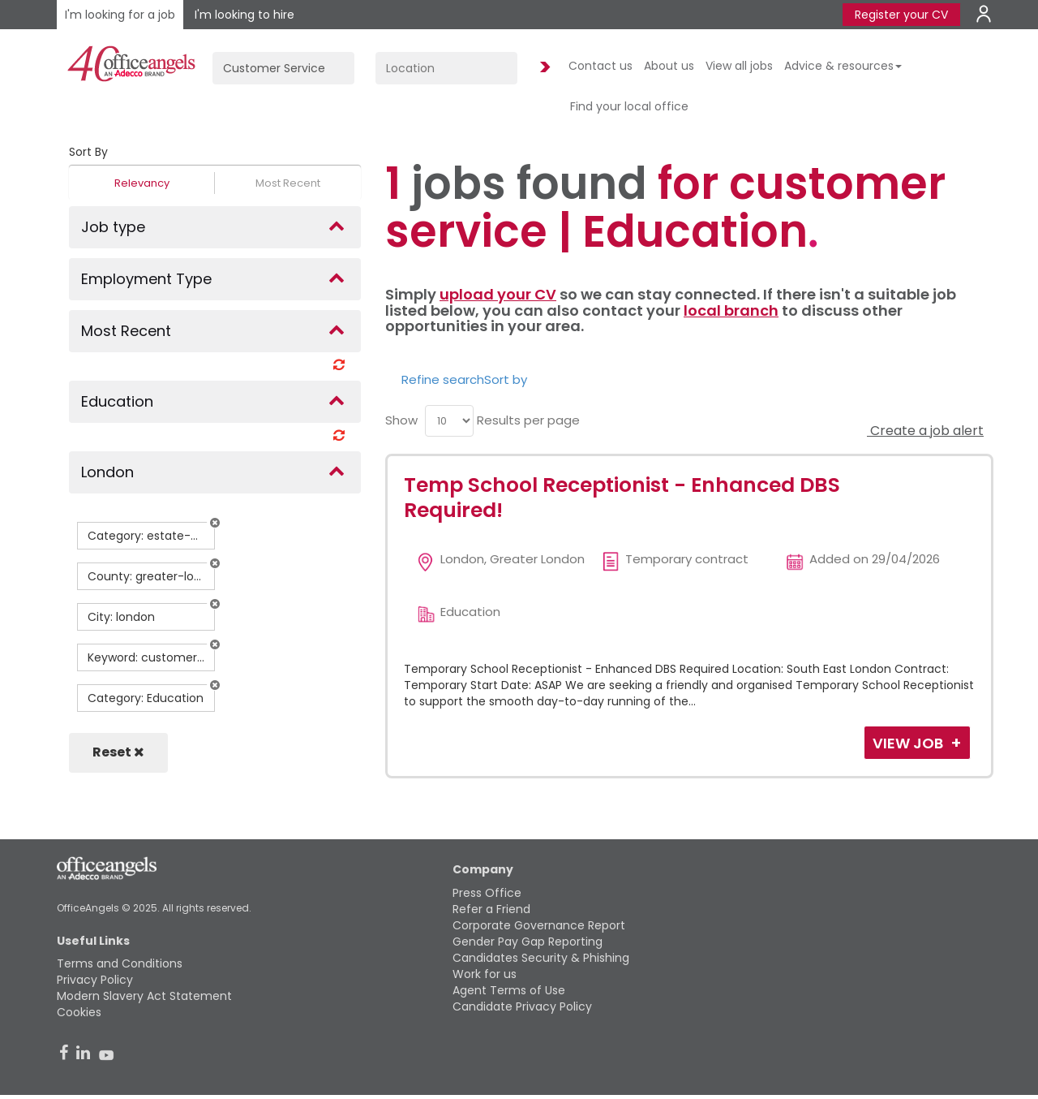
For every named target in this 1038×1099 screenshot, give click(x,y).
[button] (215, 522)
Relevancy (141, 183)
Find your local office (629, 106)
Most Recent (287, 183)
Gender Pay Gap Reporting (528, 941)
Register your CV (901, 14)
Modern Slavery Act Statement (144, 996)
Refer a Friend (491, 909)
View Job (909, 743)
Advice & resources (843, 66)
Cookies (79, 1012)
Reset (118, 752)
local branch (731, 310)
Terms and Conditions (119, 963)
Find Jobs (542, 67)
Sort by (505, 379)
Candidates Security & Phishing (541, 958)
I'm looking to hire (244, 14)
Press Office (487, 893)
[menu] (449, 421)
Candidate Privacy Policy (522, 1006)
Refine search (442, 379)
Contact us (600, 66)
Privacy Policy (95, 980)
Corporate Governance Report (539, 925)
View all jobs (739, 66)
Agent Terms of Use (509, 990)
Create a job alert (925, 430)
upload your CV (498, 294)
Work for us (485, 974)
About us (669, 66)
